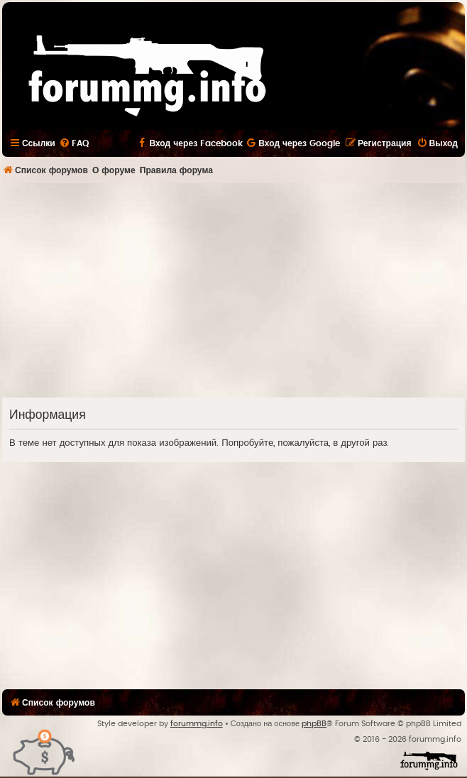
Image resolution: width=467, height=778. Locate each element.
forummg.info (196, 724)
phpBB (314, 724)
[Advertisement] (234, 289)
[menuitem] (74, 143)
